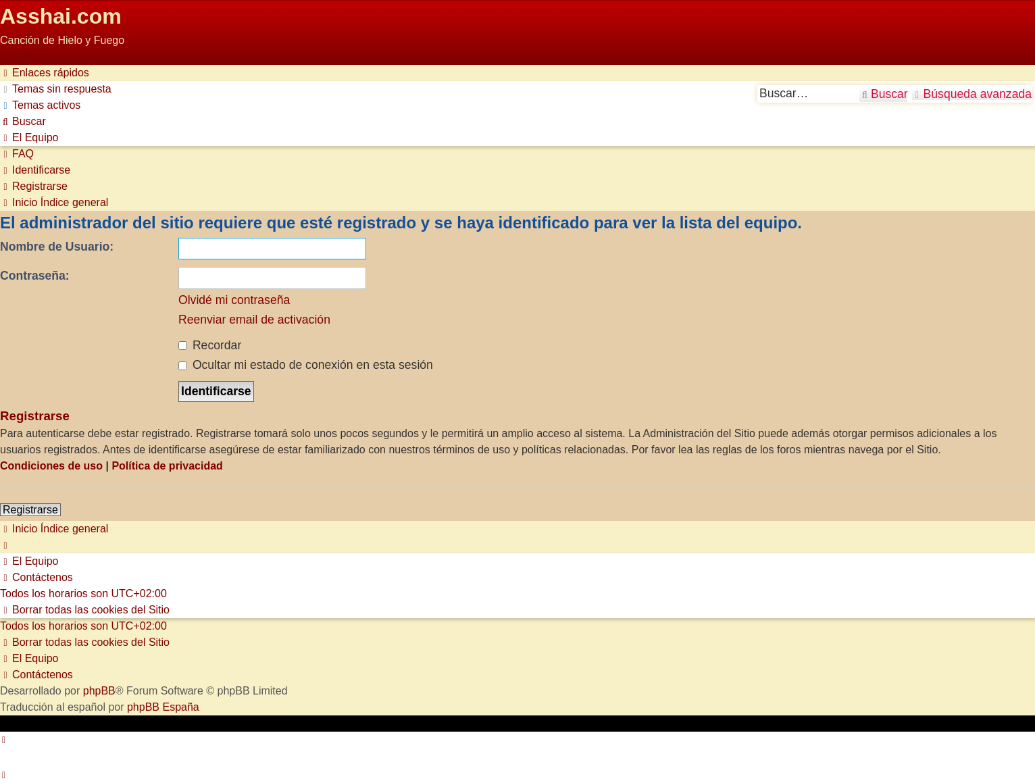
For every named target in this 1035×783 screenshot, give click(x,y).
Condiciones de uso (51, 466)
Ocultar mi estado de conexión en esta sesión (305, 365)
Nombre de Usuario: (56, 246)
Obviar (16, 56)
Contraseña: (35, 275)
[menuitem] (55, 89)
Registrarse (30, 509)
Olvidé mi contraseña (234, 300)
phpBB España (163, 707)
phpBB (99, 691)
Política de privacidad (167, 466)
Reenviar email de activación (254, 319)
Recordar (209, 345)
